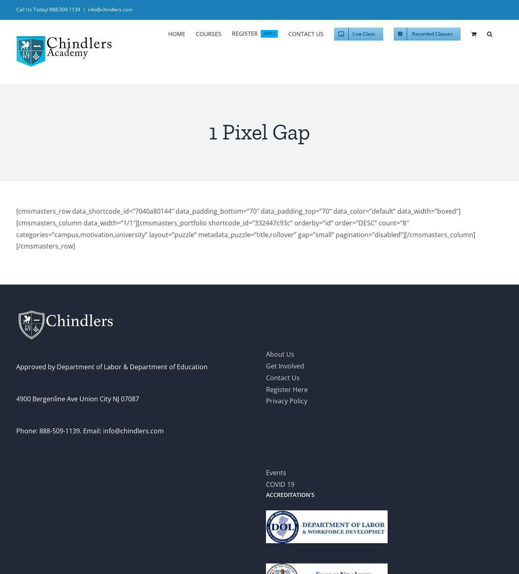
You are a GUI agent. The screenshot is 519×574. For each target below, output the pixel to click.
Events (276, 472)
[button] (489, 32)
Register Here (287, 389)
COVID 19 (280, 484)
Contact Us (283, 377)
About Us (280, 354)
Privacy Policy (286, 400)
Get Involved (285, 366)
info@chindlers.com (110, 9)
